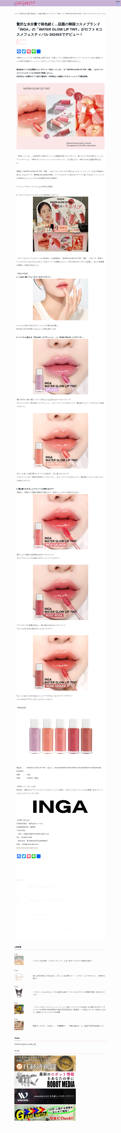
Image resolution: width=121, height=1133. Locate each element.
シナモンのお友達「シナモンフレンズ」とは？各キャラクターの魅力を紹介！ (63, 961)
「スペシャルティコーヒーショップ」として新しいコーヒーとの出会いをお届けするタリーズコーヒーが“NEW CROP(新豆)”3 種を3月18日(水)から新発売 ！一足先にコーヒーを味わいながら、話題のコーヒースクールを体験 (69, 1009)
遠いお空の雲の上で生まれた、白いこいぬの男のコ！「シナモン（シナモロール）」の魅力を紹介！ (69, 977)
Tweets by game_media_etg (25, 1044)
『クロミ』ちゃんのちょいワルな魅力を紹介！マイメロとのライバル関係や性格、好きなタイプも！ (69, 993)
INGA (19, 42)
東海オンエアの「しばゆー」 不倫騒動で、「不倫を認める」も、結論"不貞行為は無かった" (69, 1026)
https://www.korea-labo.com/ (27, 848)
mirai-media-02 (22, 44)
